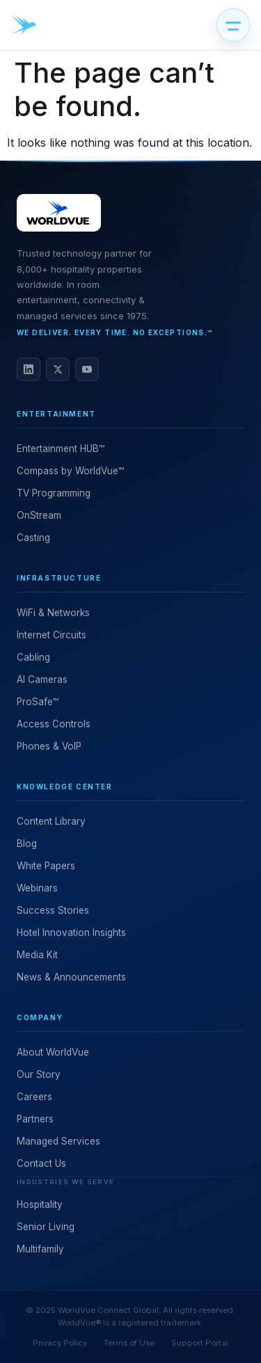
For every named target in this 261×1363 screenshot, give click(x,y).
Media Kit (37, 954)
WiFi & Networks (53, 612)
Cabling (33, 657)
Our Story (39, 1074)
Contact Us (41, 1163)
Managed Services (58, 1141)
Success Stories (53, 910)
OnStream (39, 515)
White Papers (46, 865)
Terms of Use (129, 1343)
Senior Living (45, 1226)
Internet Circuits (51, 634)
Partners (35, 1118)
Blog (27, 843)
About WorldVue (53, 1052)
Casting (33, 537)
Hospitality (40, 1204)
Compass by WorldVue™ (70, 470)
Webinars (37, 888)
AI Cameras (42, 679)
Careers (34, 1096)
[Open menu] (233, 25)
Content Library (51, 821)
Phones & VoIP (49, 746)
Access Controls (53, 723)
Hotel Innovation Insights (71, 932)
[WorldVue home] (23, 25)
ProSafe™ (37, 701)
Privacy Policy (60, 1343)
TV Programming (53, 493)
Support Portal (199, 1343)
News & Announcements (71, 977)
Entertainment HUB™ (60, 448)
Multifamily (40, 1249)
